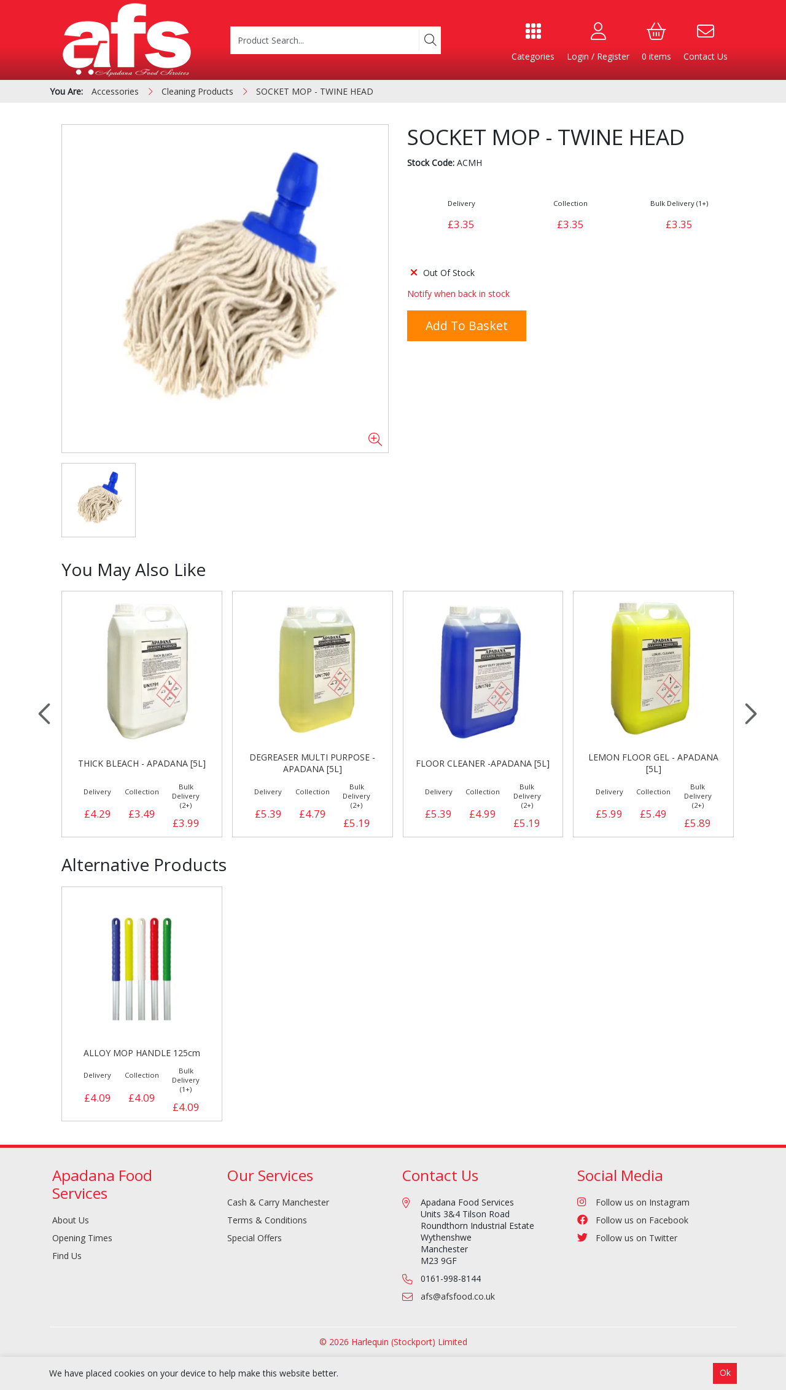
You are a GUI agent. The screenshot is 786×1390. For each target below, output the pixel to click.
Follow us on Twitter (627, 1238)
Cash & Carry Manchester (278, 1202)
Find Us (67, 1256)
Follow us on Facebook (632, 1220)
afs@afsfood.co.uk (458, 1296)
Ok (725, 1372)
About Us (70, 1220)
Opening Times (82, 1238)
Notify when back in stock (458, 293)
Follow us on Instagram (633, 1202)
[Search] (430, 40)
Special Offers (254, 1238)
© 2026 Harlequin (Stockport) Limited (393, 1342)
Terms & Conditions (267, 1220)
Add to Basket (467, 325)
